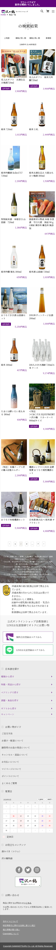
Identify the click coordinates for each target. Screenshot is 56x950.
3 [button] (26, 544)
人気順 (7, 38)
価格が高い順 (34, 38)
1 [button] (15, 544)
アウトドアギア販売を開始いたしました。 (28, 3)
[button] (9, 544)
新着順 (48, 38)
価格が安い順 (20, 38)
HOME (3, 15)
